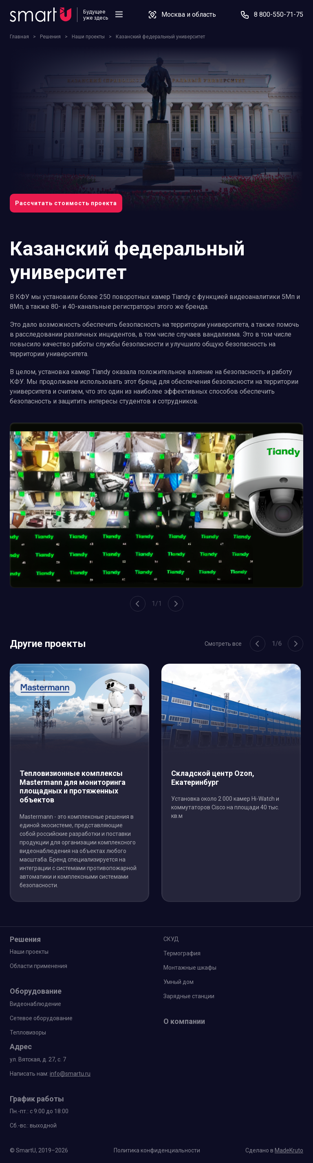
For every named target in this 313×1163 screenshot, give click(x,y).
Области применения (38, 966)
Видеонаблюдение (35, 1004)
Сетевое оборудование (41, 1018)
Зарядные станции (188, 996)
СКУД (171, 939)
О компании (184, 1021)
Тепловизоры (28, 1032)
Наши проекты (29, 951)
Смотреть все (223, 643)
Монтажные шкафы (189, 967)
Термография (182, 953)
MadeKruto (289, 1150)
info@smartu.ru (70, 1073)
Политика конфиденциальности (157, 1150)
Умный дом (178, 982)
